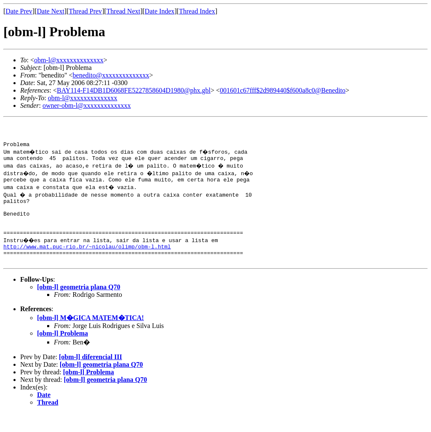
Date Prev (18, 11)
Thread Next (123, 11)
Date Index (160, 11)
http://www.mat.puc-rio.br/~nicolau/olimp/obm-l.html (87, 263)
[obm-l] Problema (62, 352)
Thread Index (197, 11)
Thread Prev (85, 11)
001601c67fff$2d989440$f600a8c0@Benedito (283, 90)
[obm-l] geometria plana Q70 (78, 305)
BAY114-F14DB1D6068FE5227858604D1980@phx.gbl (133, 90)
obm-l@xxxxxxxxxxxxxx (69, 60)
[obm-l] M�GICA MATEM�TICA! (90, 336)
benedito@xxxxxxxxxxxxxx (111, 75)
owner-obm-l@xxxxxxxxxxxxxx (87, 105)
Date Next (50, 11)
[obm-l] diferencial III (90, 375)
